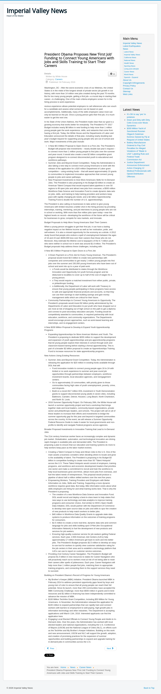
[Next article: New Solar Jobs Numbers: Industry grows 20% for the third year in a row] (110, 648)
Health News (129, 63)
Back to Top (149, 688)
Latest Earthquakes (132, 46)
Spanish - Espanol (131, 77)
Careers (58, 79)
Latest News (129, 52)
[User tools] (112, 74)
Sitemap (126, 91)
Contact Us (128, 88)
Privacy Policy (129, 86)
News (125, 49)
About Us (127, 80)
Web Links (127, 94)
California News (130, 57)
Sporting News (129, 66)
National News (129, 60)
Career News (129, 72)
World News (128, 74)
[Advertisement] (64, 26)
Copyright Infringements (134, 83)
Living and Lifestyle (131, 69)
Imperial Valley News (132, 43)
